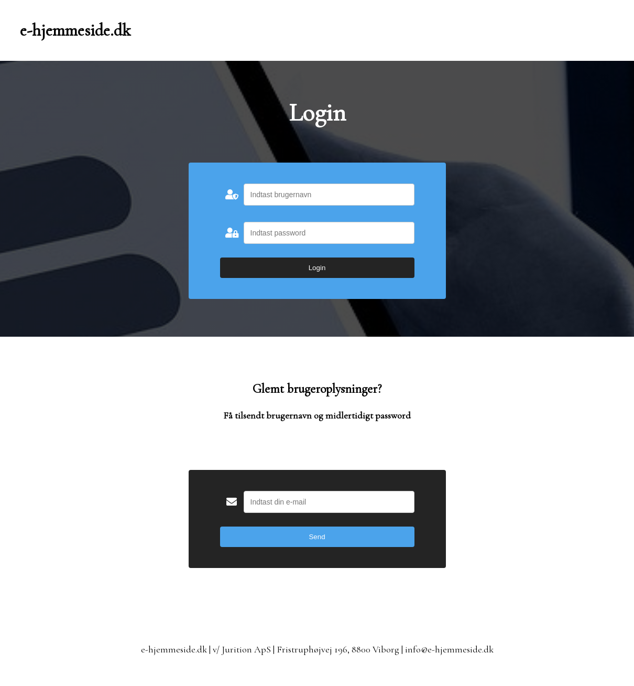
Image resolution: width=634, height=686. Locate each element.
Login (317, 268)
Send (317, 537)
